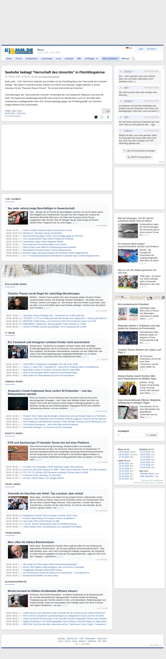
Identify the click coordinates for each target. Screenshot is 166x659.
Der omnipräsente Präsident (133, 304)
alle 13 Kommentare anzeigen (139, 150)
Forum (19, 58)
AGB (81, 638)
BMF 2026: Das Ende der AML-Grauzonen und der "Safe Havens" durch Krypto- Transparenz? (65, 624)
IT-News (10, 332)
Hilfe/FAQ (92, 641)
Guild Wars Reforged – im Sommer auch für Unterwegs (47, 427)
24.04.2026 (124, 468)
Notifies (160, 483)
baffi (126, 87)
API (99, 641)
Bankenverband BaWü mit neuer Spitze (40, 575)
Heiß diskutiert (146, 476)
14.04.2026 (145, 465)
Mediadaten (90, 638)
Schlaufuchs (32, 58)
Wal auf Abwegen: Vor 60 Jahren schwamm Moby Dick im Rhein (136, 219)
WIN (79, 58)
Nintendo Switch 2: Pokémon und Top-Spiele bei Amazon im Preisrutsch (139, 327)
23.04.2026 (124, 471)
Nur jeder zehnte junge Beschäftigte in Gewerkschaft (41, 208)
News (9, 58)
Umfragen (92, 58)
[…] (72, 223)
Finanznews (13, 532)
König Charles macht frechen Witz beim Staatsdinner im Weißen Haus (137, 377)
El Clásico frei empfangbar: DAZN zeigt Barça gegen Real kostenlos (53, 467)
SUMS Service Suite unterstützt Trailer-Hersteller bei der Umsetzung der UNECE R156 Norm (64, 613)
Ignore (153, 483)
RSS (105, 641)
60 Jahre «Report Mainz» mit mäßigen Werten (43, 478)
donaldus (128, 101)
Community (46, 58)
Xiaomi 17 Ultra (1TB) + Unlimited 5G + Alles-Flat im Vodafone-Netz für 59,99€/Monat (61, 367)
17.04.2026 (145, 457)
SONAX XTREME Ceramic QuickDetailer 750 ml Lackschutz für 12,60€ (54, 327)
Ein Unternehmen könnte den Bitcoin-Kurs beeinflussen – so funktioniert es (56, 573)
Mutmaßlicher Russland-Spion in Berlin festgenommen (47, 250)
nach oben (154, 645)
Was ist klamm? (110, 58)
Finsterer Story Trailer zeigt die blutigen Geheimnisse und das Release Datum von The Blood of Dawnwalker (71, 416)
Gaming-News (14, 381)
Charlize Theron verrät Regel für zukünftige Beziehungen (44, 293)
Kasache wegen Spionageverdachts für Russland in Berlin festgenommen (55, 253)
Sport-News (13, 484)
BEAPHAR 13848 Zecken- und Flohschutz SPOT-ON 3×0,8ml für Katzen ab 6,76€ (59, 321)
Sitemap (61, 638)
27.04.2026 (124, 457)
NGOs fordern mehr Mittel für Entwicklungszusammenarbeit (49, 247)
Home (60, 641)
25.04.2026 (124, 466)
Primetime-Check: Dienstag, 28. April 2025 (42, 475)
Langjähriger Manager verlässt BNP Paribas (42, 570)
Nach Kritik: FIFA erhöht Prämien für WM (41, 521)
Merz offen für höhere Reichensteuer (31, 542)
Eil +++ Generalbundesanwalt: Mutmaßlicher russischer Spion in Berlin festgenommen (61, 256)
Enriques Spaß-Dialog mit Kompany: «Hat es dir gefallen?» (49, 518)
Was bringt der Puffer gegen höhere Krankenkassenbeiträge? (50, 564)
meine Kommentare (141, 483)
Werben (125, 58)
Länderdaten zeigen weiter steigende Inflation (43, 241)
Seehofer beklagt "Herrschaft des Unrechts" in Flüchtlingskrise (55, 72)
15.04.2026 (145, 462)
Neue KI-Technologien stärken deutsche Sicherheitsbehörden (50, 373)
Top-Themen (13, 199)
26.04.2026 (124, 463)
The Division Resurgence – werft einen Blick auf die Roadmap (50, 424)
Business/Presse (16, 581)
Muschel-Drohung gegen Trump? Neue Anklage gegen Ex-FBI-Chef (53, 236)
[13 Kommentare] (12, 116)
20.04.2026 (124, 479)
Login (141, 49)
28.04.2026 (124, 454)
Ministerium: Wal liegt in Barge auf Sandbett (42, 233)
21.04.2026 (124, 476)
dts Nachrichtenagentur (49, 77)
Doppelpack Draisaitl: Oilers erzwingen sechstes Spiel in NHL (50, 515)
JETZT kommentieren (139, 157)
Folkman (128, 71)
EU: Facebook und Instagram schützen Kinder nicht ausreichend (49, 342)
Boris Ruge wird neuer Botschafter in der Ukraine (45, 244)
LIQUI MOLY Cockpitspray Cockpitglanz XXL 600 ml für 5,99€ (50, 364)
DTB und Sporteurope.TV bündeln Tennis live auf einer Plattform (48, 442)
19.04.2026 (145, 452)
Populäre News (147, 473)
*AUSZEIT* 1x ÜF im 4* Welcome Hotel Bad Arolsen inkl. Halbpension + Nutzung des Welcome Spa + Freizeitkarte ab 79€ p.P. (79, 318)
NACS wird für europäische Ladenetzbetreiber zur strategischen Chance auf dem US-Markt (63, 616)
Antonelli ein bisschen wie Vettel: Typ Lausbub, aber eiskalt (45, 493)
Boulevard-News (16, 284)
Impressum (102, 638)
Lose (58, 58)
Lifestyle (69, 58)
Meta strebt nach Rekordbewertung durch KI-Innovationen (48, 375)
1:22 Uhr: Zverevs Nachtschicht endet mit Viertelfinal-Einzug (49, 524)
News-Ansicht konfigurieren (152, 480)
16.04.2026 (145, 460)
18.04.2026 (145, 454)
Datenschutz (72, 638)
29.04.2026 (124, 452)
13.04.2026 (145, 467)
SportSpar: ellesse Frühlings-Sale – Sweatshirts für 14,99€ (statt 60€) (53, 315)
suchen (151, 435)
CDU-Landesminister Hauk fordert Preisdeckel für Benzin (48, 239)
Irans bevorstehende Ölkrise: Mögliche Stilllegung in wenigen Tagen (139, 401)
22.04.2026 (124, 473)
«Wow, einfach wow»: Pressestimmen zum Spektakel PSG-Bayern (52, 527)
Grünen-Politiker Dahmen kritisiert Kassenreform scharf (47, 230)
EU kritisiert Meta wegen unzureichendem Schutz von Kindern (138, 245)
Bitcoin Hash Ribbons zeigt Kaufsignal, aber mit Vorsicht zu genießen (53, 567)
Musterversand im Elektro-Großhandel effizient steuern (42, 591)
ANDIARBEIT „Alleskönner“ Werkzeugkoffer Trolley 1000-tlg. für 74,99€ (54, 324)
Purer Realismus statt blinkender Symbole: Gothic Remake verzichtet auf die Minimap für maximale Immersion (72, 422)
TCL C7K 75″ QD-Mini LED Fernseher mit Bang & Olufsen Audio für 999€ (55, 472)
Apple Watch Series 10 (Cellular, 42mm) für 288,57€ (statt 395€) (51, 370)
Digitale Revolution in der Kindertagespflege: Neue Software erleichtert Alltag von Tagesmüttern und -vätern (70, 621)
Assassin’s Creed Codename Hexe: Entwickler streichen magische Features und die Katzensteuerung (68, 419)
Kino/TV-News (14, 433)
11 (122, 76)
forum (161, 162)
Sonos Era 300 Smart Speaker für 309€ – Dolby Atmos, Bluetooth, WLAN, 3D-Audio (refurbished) (66, 470)
